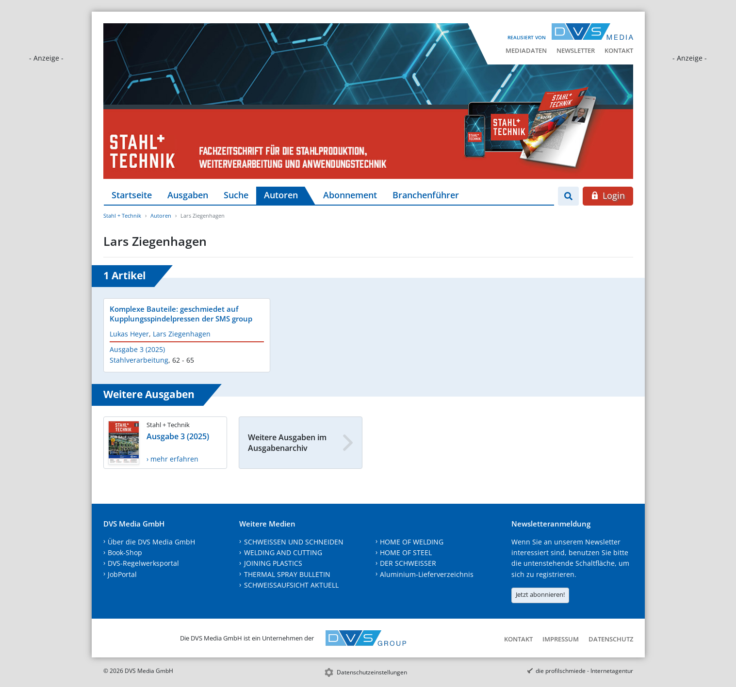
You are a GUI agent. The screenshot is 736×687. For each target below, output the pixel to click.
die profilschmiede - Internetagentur (584, 671)
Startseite (132, 195)
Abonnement (350, 195)
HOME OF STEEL (406, 552)
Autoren (281, 195)
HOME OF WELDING (411, 541)
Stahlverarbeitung (139, 360)
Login (607, 195)
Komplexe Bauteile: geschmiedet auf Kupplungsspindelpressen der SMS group (181, 313)
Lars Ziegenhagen (182, 333)
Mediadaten (526, 50)
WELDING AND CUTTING (283, 552)
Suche (236, 195)
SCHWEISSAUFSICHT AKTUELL (291, 585)
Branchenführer (426, 195)
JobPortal (122, 574)
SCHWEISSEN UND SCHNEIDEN (293, 541)
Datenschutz (611, 639)
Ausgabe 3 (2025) (137, 349)
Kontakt (619, 50)
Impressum (560, 639)
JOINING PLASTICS (273, 563)
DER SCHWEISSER (408, 563)
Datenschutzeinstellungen (372, 672)
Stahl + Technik (122, 215)
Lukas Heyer (129, 333)
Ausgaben (187, 195)
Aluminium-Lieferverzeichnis (427, 574)
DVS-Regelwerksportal (143, 563)
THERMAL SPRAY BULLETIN (287, 574)
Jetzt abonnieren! (540, 594)
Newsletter (575, 50)
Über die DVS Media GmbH (151, 541)
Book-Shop (125, 552)
